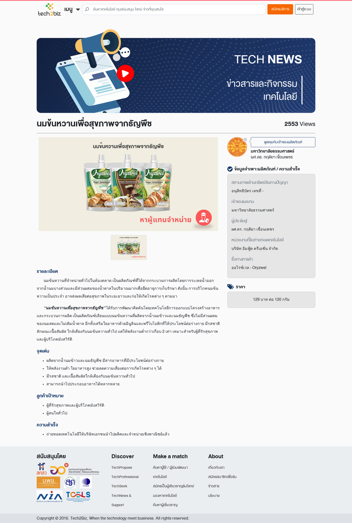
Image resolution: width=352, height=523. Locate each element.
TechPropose (121, 468)
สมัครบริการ (280, 9)
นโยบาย (214, 496)
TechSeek (119, 486)
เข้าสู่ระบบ (304, 9)
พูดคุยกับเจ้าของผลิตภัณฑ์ (283, 142)
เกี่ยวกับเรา (216, 468)
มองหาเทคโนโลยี (165, 496)
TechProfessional (125, 477)
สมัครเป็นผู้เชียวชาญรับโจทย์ (173, 486)
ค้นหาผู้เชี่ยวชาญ (165, 505)
